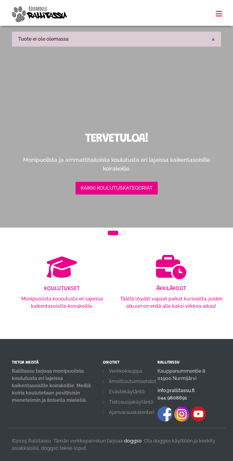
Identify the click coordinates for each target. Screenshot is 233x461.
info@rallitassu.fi (175, 390)
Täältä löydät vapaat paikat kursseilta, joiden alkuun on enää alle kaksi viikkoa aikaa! (171, 290)
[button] (113, 233)
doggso (133, 441)
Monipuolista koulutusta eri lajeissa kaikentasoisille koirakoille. (62, 290)
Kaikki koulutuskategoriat (117, 188)
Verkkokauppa (125, 371)
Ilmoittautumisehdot (132, 381)
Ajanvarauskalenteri (131, 412)
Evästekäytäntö (127, 392)
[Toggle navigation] (219, 14)
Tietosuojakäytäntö (131, 402)
